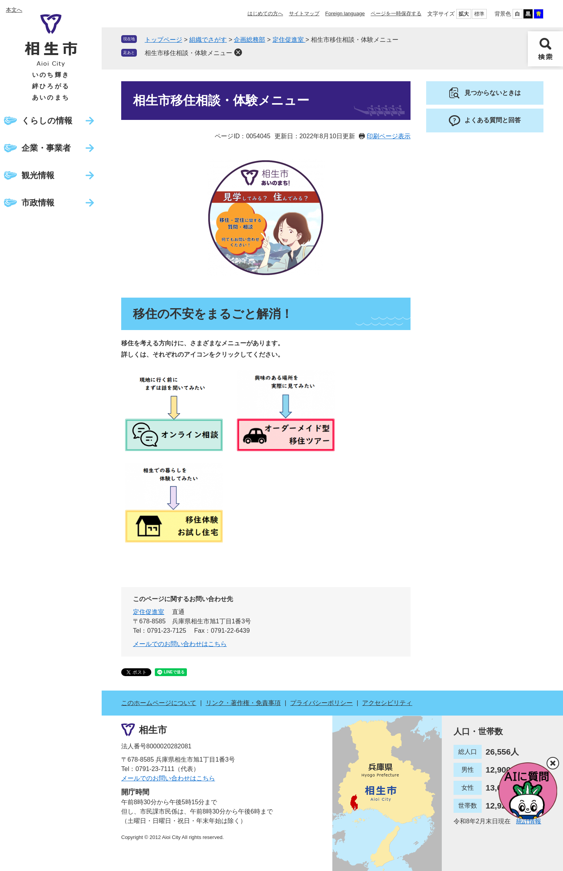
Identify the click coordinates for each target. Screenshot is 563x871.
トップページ (163, 39)
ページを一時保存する (396, 13)
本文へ (14, 10)
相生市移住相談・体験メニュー (188, 53)
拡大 (464, 14)
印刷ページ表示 (389, 136)
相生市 (153, 730)
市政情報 (38, 202)
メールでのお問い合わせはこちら (180, 644)
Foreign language (345, 13)
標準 (479, 14)
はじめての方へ (265, 13)
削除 (238, 52)
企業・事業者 (46, 147)
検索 (545, 48)
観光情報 (38, 175)
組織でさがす (208, 39)
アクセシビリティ (387, 703)
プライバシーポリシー (321, 703)
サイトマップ (304, 13)
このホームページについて (158, 703)
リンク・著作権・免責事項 (243, 703)
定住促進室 (289, 39)
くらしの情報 (47, 120)
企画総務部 (249, 39)
